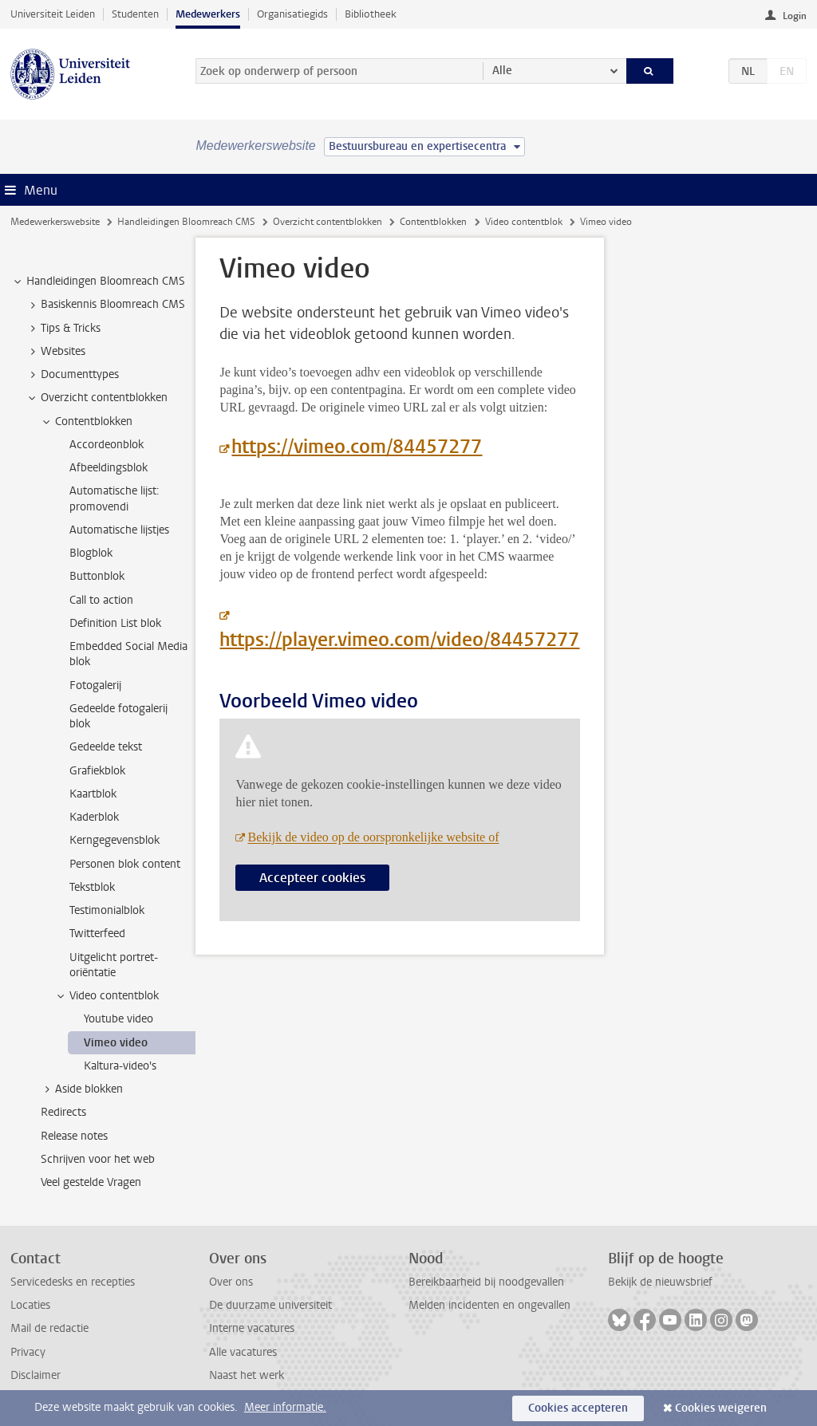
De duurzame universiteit (270, 1305)
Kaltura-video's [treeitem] (120, 1065)
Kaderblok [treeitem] (94, 817)
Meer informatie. (285, 1407)
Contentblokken (433, 221)
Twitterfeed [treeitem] (97, 933)
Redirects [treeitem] (63, 1112)
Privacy (27, 1352)
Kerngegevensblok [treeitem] (114, 840)
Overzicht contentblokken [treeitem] (97, 398)
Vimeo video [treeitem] (116, 1042)
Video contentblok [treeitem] (106, 996)
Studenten (135, 14)
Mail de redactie (49, 1328)
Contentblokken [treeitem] (86, 422)
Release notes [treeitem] (74, 1136)
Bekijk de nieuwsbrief (660, 1282)
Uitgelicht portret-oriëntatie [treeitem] (113, 965)
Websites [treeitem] (55, 352)
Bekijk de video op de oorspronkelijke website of (373, 837)
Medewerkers (208, 14)
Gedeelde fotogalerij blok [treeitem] (118, 716)
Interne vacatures (251, 1328)
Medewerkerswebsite (55, 221)
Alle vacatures (243, 1352)
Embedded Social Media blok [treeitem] (128, 654)
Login (795, 16)
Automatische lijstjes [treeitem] (119, 530)
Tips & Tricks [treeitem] (63, 329)
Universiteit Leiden (52, 14)
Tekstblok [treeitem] (92, 887)
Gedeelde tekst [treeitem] (105, 746)
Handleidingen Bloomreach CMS (186, 221)
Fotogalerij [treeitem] (95, 685)
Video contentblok (523, 221)
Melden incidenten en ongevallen (489, 1305)
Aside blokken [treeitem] (81, 1089)
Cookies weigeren (721, 1408)
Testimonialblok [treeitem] (106, 910)
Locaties (30, 1305)
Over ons (231, 1282)
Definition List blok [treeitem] (115, 623)
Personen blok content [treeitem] (124, 864)
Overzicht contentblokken (327, 221)
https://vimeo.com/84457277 (356, 446)
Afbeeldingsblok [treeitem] (108, 467)
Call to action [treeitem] (101, 600)
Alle (502, 70)
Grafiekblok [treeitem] (97, 770)
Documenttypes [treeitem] (72, 375)
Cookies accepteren (578, 1408)
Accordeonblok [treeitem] (106, 444)
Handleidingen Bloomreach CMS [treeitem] (98, 282)
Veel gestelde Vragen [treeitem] (91, 1182)
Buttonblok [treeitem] (96, 576)
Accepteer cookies (312, 877)
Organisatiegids (292, 14)
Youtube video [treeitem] (118, 1018)
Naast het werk (246, 1375)
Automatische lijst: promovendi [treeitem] (114, 498)
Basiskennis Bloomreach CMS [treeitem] (105, 305)
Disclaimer (35, 1375)
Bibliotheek (371, 14)
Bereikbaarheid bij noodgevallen (486, 1282)
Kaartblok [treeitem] (92, 794)
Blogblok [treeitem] (90, 553)
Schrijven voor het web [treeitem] (98, 1159)
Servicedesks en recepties (72, 1282)
